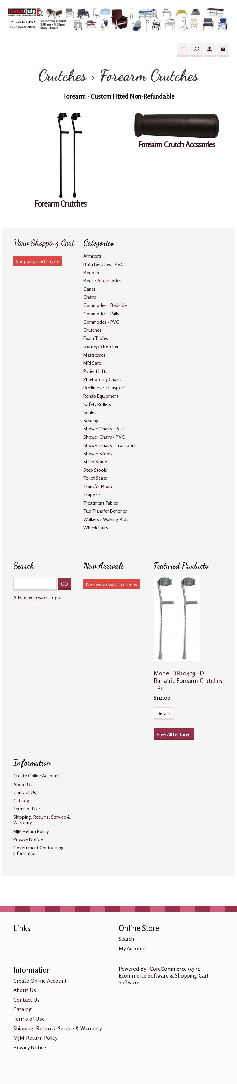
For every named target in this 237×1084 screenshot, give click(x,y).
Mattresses (94, 355)
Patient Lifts (95, 371)
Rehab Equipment (100, 396)
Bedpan (91, 272)
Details (164, 713)
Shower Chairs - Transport (109, 445)
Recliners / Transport (104, 387)
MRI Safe (92, 363)
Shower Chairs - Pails (104, 428)
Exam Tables (95, 338)
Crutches (92, 330)
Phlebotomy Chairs (102, 379)
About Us (22, 784)
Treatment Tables (100, 503)
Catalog (21, 800)
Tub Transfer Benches (105, 511)
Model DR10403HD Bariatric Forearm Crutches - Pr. (188, 680)
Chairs (89, 297)
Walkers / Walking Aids (105, 519)
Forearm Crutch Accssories (176, 144)
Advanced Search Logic (37, 597)
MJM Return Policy (31, 831)
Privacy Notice (28, 839)
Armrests (92, 256)
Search (126, 938)
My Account (132, 948)
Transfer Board (98, 486)
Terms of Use (26, 808)
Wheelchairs (95, 527)
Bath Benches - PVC (103, 264)
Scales (89, 412)
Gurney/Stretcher (101, 346)
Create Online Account (36, 775)
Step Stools (95, 470)
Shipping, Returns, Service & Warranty (57, 1028)
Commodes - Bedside (105, 305)
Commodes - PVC (101, 322)
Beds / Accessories (102, 280)
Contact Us (24, 792)
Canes (89, 289)
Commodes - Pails (101, 313)
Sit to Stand (95, 461)
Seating (91, 420)
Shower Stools (97, 453)
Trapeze (91, 494)
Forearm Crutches (60, 203)
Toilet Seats (95, 478)
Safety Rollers (97, 404)
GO (64, 584)
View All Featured (174, 734)
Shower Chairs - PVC (104, 437)
